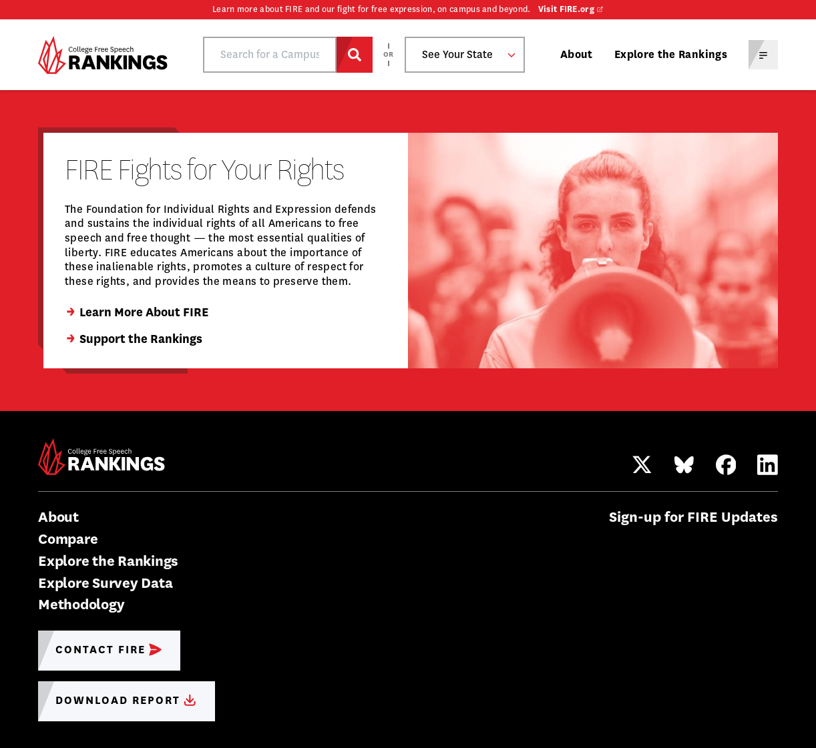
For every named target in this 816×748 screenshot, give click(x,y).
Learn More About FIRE (136, 312)
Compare (67, 538)
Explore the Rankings (670, 54)
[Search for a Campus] (355, 55)
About (576, 54)
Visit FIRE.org (566, 9)
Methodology (81, 604)
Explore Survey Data (105, 583)
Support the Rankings (133, 339)
